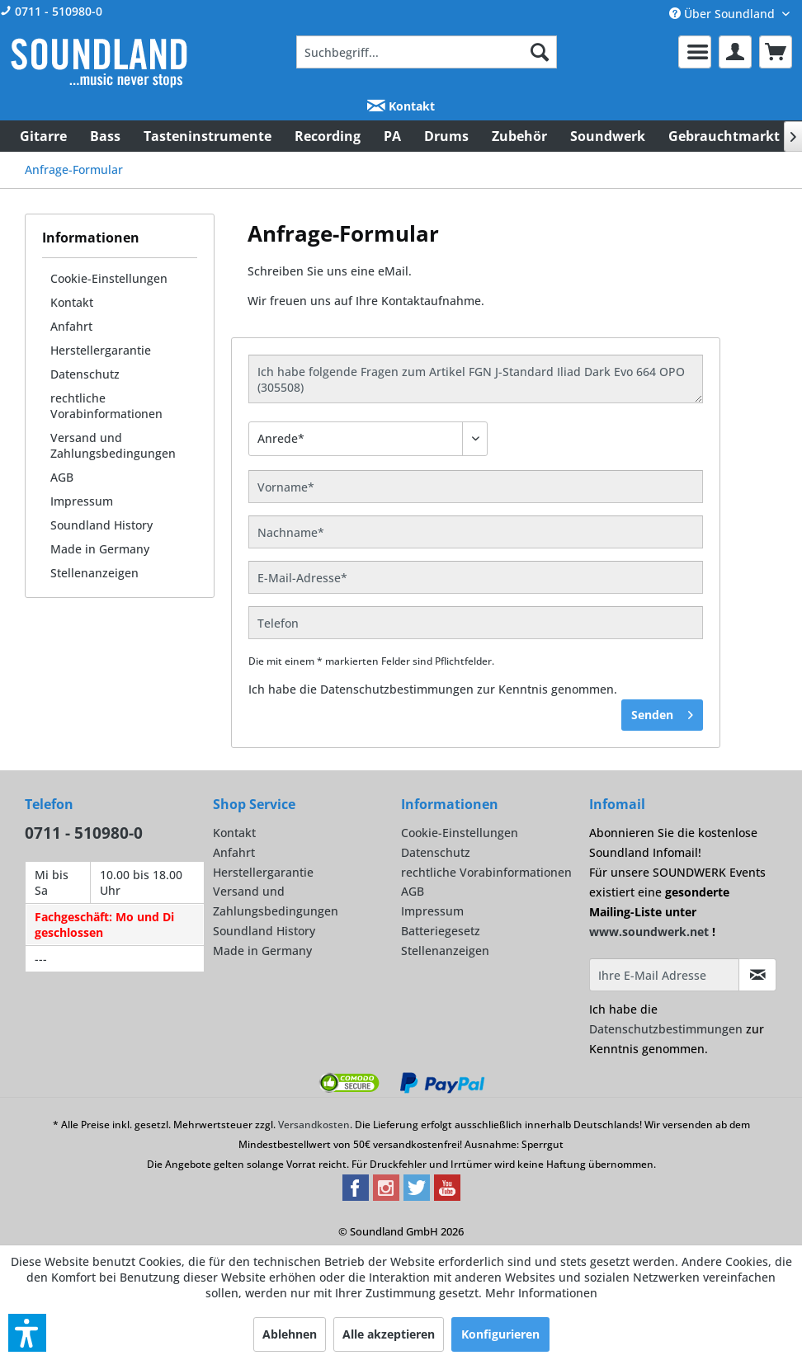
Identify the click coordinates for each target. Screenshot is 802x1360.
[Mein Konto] (735, 51)
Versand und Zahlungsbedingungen (113, 445)
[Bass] (105, 136)
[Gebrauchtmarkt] (724, 136)
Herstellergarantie (100, 350)
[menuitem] (426, 51)
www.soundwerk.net (649, 931)
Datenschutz (85, 374)
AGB (61, 477)
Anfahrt (71, 326)
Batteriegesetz (440, 931)
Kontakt (401, 106)
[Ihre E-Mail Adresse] (664, 974)
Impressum (81, 501)
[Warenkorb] (775, 51)
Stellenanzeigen (94, 573)
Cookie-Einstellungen (108, 278)
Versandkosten (314, 1125)
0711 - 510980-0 (51, 11)
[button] (27, 1333)
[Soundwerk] (608, 136)
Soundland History (101, 525)
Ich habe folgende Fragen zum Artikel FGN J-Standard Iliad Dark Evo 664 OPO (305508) (475, 379)
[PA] (392, 136)
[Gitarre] (43, 136)
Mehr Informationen (541, 1293)
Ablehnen (289, 1334)
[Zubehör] (519, 136)
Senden (662, 712)
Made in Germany (99, 549)
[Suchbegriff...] (426, 51)
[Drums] (446, 136)
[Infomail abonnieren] (757, 974)
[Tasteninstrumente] (207, 136)
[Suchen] (539, 51)
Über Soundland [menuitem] (723, 13)
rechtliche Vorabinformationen (106, 405)
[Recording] (327, 136)
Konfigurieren (500, 1334)
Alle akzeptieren (388, 1334)
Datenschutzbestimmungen (397, 689)
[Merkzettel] (694, 51)
